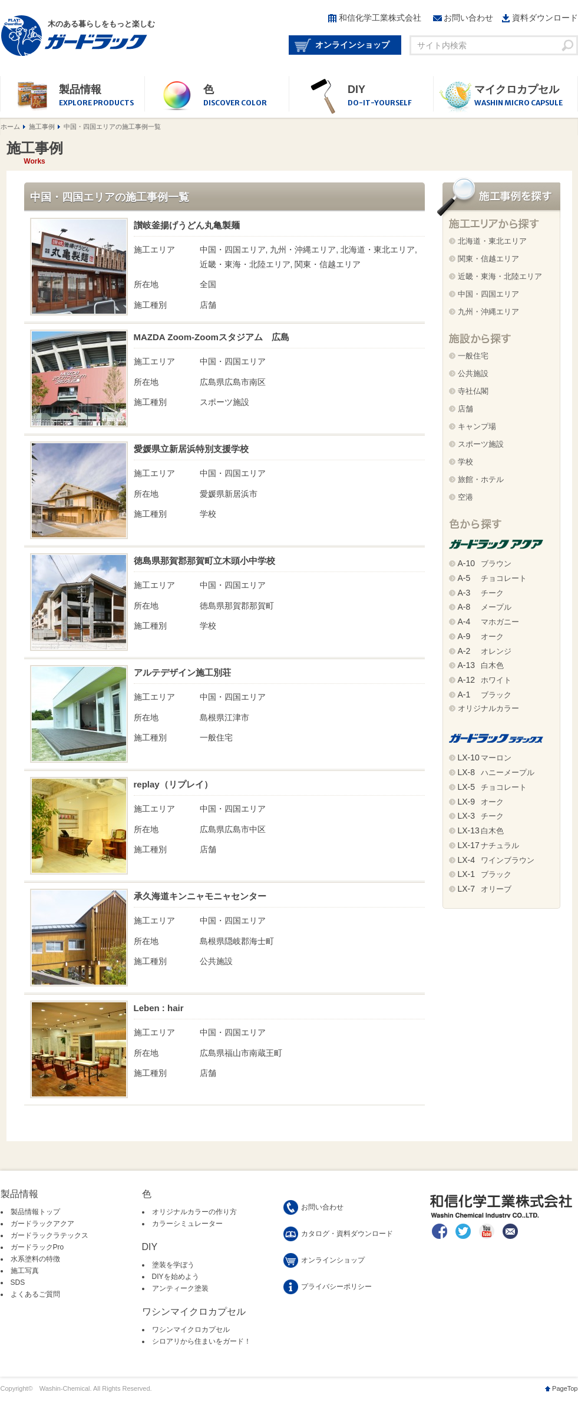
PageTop (564, 1388)
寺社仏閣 (473, 391)
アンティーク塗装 (180, 1288)
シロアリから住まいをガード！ (201, 1341)
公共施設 (473, 373)
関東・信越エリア (488, 258)
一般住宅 (473, 355)
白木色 (481, 665)
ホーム (10, 126)
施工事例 (42, 126)
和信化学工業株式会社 (380, 17)
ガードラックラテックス (49, 1235)
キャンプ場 (477, 426)
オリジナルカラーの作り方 (194, 1212)
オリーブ (484, 889)
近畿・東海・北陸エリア (500, 276)
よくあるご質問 (35, 1294)
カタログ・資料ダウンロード (347, 1233)
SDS (18, 1282)
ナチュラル (488, 845)
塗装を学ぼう (173, 1265)
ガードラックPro (37, 1247)
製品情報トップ (35, 1212)
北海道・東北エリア (492, 241)
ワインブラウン (496, 860)
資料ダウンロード (545, 17)
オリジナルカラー (488, 708)
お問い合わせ (468, 17)
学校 (465, 461)
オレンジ (484, 651)
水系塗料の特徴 (35, 1259)
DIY (390, 96)
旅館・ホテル (481, 479)
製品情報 (101, 96)
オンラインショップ (352, 44)
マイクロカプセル (525, 96)
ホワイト (484, 680)
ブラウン (484, 563)
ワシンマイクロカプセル (191, 1329)
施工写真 (25, 1271)
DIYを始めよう (175, 1276)
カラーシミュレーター (187, 1223)
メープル (484, 607)
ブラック (484, 694)
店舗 (465, 408)
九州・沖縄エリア (488, 311)
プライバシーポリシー (336, 1286)
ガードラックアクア (42, 1223)
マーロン (484, 757)
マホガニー (488, 621)
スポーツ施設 (481, 444)
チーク (481, 593)
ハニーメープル (496, 772)
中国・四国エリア (488, 294)
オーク (481, 636)
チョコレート (492, 578)
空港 (465, 497)
